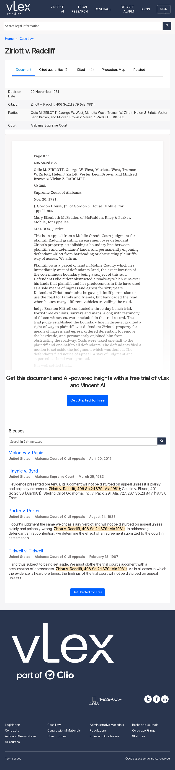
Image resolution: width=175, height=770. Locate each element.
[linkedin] (165, 699)
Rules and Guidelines (104, 736)
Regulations (98, 730)
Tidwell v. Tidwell (26, 551)
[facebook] (156, 699)
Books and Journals (145, 725)
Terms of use (13, 758)
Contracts (12, 730)
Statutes (138, 736)
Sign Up (163, 10)
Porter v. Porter (24, 510)
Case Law (54, 725)
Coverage (103, 9)
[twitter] (148, 699)
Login (145, 9)
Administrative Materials (107, 725)
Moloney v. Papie (26, 452)
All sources (12, 742)
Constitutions (56, 736)
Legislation (12, 725)
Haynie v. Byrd (23, 471)
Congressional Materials (63, 730)
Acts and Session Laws (20, 736)
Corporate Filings (143, 730)
